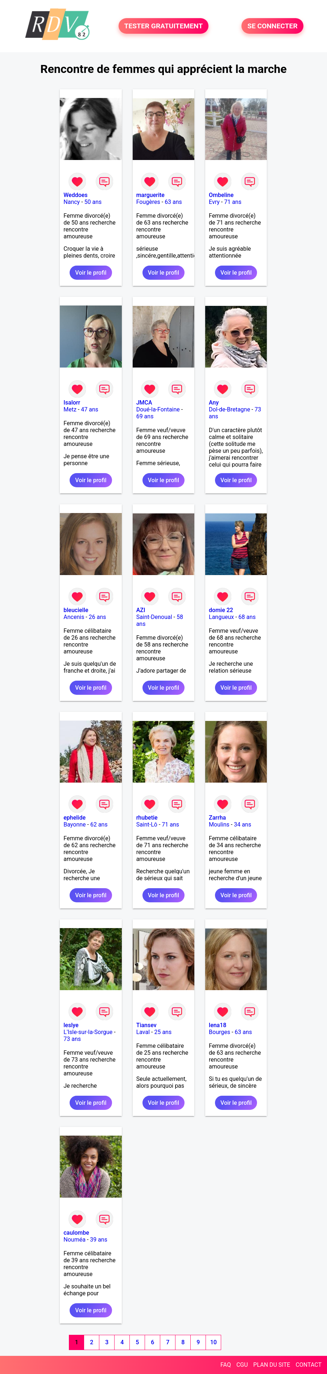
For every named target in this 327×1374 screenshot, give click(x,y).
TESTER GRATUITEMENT (163, 26)
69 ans (145, 416)
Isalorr (71, 402)
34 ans (242, 824)
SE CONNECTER (272, 26)
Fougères (148, 201)
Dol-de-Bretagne (229, 409)
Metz (69, 409)
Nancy (71, 201)
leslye (70, 1025)
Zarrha (217, 817)
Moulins (219, 824)
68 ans (247, 617)
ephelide (74, 817)
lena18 (217, 1025)
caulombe (76, 1232)
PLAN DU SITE (271, 1364)
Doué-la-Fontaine (158, 409)
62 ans (99, 824)
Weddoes (75, 195)
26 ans (97, 617)
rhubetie (147, 817)
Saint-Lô (146, 824)
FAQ (225, 1364)
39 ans (98, 1239)
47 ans (89, 409)
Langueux (221, 617)
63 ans (173, 201)
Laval (143, 1032)
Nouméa (74, 1239)
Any (214, 402)
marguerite (150, 195)
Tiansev (146, 1025)
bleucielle (75, 610)
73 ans (72, 1038)
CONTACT (308, 1364)
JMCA (144, 402)
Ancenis (73, 617)
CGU (242, 1364)
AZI (140, 610)
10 (213, 1342)
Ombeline (221, 195)
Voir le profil (90, 272)
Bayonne (74, 824)
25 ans (162, 1032)
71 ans (232, 201)
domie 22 (221, 610)
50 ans (93, 201)
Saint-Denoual (154, 617)
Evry (214, 201)
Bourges (219, 1032)
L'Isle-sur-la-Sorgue (87, 1032)
